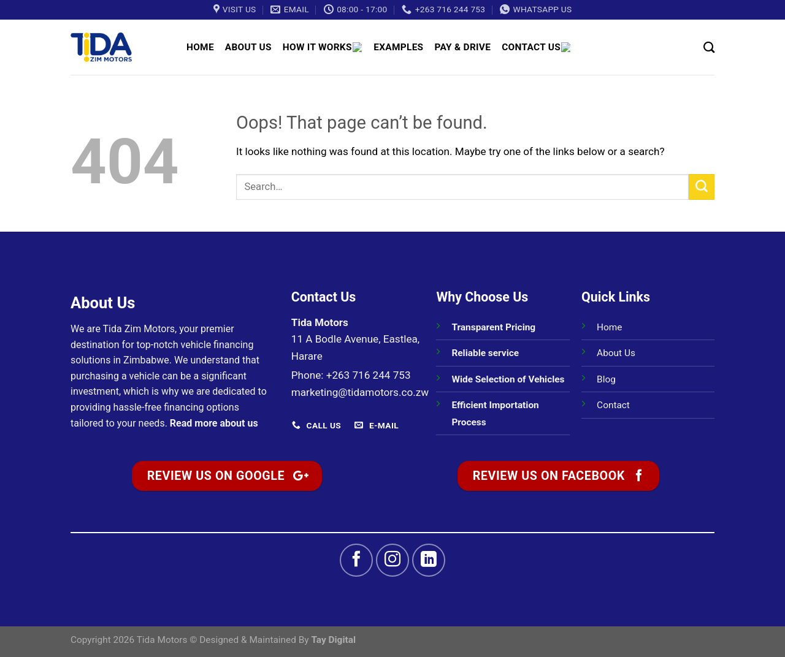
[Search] (708, 47)
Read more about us (214, 423)
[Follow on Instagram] (392, 560)
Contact (613, 405)
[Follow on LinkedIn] (428, 560)
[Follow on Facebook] (356, 560)
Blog (606, 379)
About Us (248, 47)
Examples (402, 47)
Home (200, 47)
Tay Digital (333, 639)
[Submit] (701, 187)
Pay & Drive (466, 47)
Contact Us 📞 (541, 47)
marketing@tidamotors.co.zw (360, 392)
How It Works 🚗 (324, 47)
